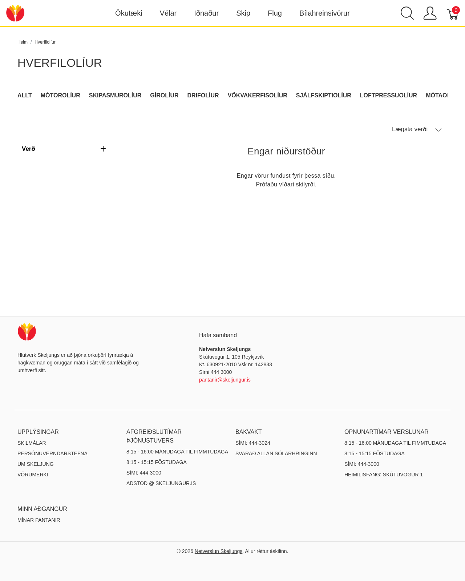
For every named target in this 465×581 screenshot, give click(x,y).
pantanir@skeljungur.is (225, 380)
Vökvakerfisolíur (257, 95)
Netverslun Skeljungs (219, 551)
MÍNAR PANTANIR (38, 520)
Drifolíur (203, 95)
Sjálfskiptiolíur (323, 95)
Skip (243, 13)
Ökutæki (128, 13)
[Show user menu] (429, 13)
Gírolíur (164, 95)
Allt (24, 95)
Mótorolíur (60, 95)
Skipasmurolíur (115, 95)
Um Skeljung (35, 464)
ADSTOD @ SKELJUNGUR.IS (161, 483)
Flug (275, 13)
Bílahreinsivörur (324, 13)
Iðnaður (206, 13)
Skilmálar (31, 443)
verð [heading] (64, 148)
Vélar (168, 13)
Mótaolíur (443, 95)
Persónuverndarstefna (52, 453)
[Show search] (407, 13)
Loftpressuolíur (388, 95)
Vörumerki (32, 474)
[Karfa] (453, 13)
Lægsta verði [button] (417, 129)
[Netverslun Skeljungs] (15, 12)
